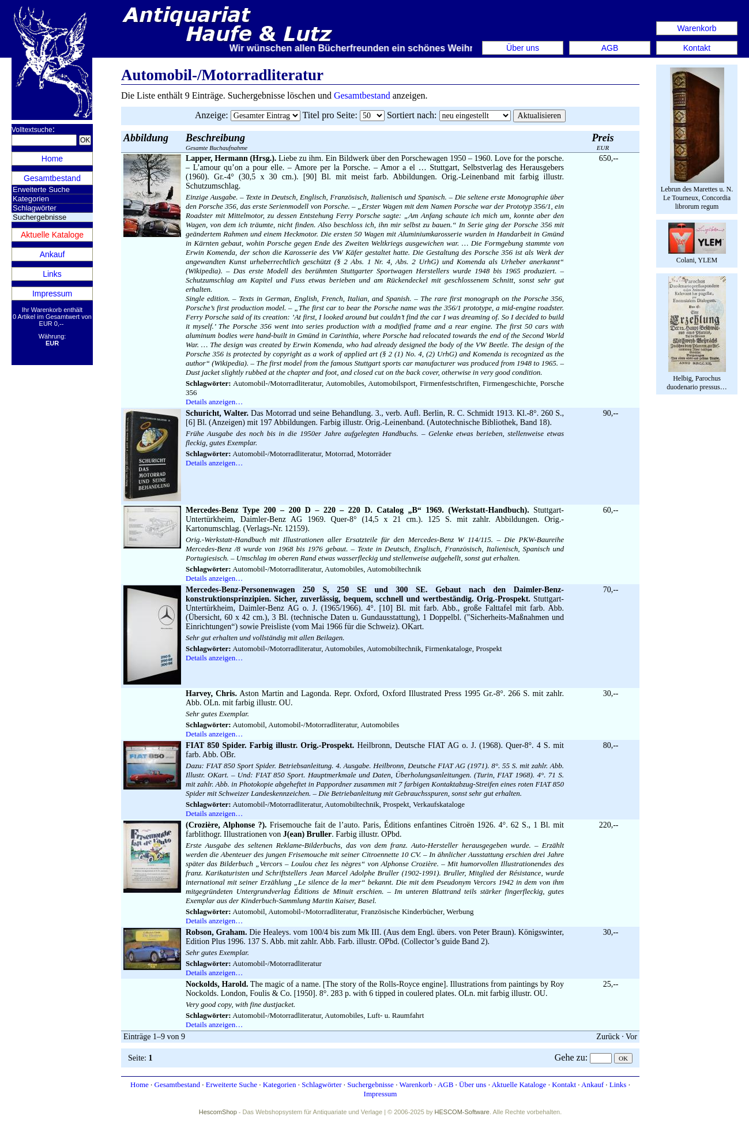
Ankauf (52, 254)
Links (52, 274)
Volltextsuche (32, 130)
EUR (603, 141)
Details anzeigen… (214, 401)
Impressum (52, 293)
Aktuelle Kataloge (52, 234)
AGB (610, 47)
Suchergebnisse (370, 1084)
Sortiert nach (410, 115)
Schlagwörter (35, 208)
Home (52, 158)
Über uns (522, 47)
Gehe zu (570, 1057)
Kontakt (696, 47)
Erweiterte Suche (41, 189)
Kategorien (31, 198)
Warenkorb (697, 28)
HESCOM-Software (462, 1111)
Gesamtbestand (52, 178)
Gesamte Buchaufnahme (216, 141)
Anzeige (210, 115)
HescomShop (218, 1111)
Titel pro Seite (328, 115)
